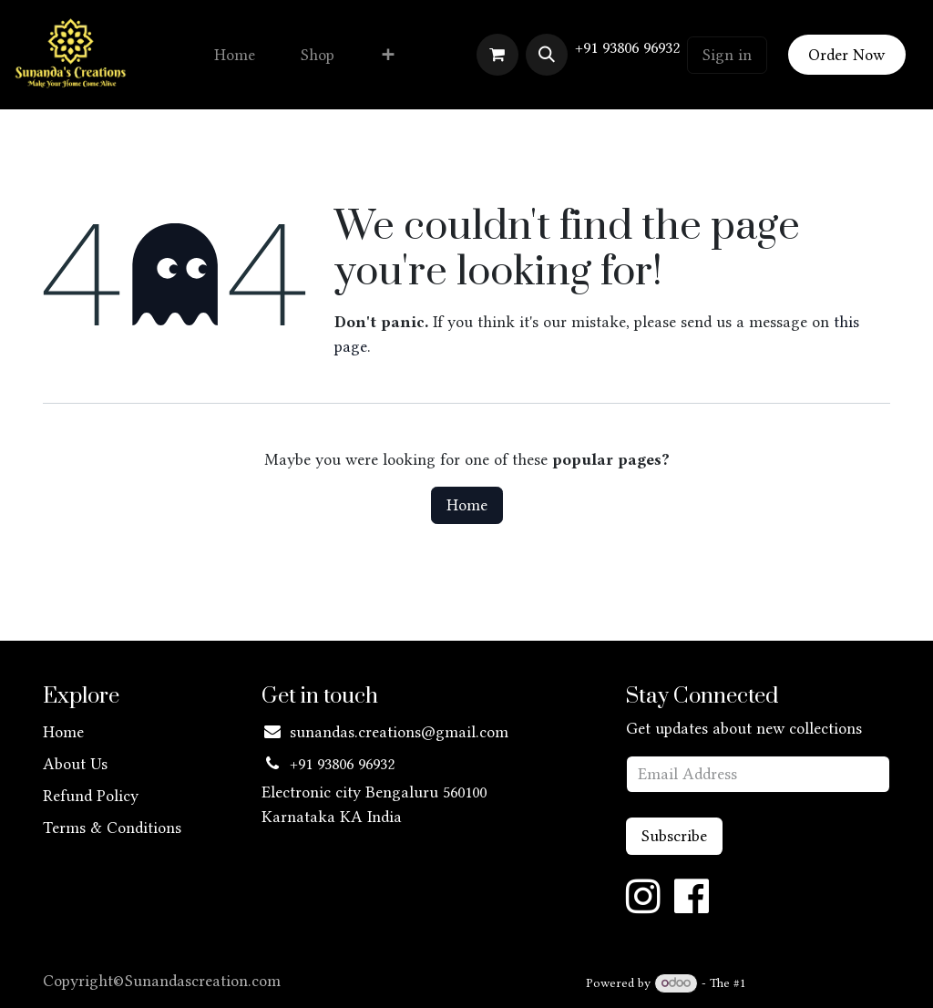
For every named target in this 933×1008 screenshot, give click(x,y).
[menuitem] (234, 55)
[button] (547, 55)
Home (466, 505)
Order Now (846, 55)
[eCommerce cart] (497, 55)
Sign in (727, 55)
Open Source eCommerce (820, 982)
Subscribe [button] (674, 836)
